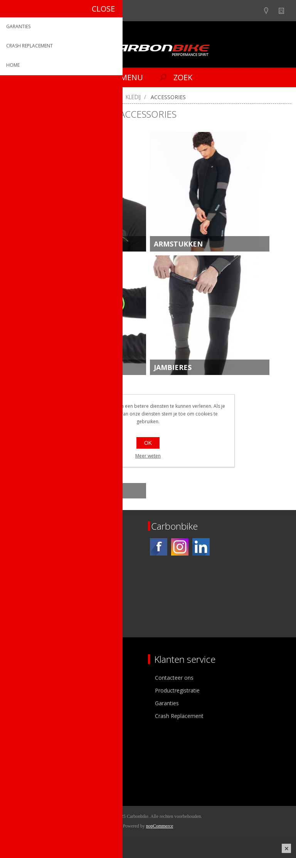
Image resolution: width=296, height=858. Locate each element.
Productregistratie (177, 690)
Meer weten (148, 456)
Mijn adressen (28, 765)
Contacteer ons (174, 677)
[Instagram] (179, 547)
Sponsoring (25, 716)
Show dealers (269, 10)
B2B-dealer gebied (254, 10)
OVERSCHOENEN (59, 490)
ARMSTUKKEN (178, 243)
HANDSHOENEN (58, 367)
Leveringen (24, 778)
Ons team (23, 690)
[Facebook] (158, 547)
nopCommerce (159, 826)
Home (15, 97)
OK (148, 443)
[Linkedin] (201, 547)
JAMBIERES (173, 367)
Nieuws (284, 10)
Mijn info (22, 753)
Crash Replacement (179, 716)
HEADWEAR (50, 243)
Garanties (167, 703)
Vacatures (23, 703)
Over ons (22, 677)
